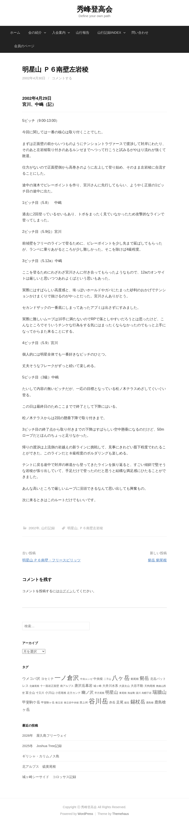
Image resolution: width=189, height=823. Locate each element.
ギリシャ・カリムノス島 (40, 756)
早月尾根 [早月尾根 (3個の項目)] (99, 693)
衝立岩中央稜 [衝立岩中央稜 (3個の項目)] (71, 702)
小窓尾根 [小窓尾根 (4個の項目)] (60, 692)
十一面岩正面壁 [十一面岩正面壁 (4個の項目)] (49, 685)
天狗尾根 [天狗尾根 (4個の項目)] (149, 685)
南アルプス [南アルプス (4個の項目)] (67, 685)
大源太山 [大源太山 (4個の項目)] (124, 685)
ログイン (66, 591)
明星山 (72, 528)
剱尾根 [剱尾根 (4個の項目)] (135, 679)
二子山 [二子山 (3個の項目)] (107, 679)
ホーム (15, 32)
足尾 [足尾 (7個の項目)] (119, 702)
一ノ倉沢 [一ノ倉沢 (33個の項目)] (67, 677)
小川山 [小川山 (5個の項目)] (50, 692)
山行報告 (82, 32)
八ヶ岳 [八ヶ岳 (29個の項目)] (121, 677)
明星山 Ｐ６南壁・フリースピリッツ (51, 560)
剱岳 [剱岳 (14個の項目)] (144, 678)
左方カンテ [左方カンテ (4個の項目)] (74, 692)
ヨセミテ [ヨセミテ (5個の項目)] (47, 679)
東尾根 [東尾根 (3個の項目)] (123, 693)
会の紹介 (35, 32)
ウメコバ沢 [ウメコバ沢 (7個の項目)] (31, 679)
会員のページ (24, 46)
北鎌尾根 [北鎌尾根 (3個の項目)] (34, 686)
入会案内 (59, 32)
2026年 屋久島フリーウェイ (44, 735)
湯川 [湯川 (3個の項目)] (138, 693)
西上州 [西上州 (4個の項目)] (84, 702)
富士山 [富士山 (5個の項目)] (30, 692)
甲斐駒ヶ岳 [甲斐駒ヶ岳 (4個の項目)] (48, 702)
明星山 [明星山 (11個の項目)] (111, 692)
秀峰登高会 (94, 9)
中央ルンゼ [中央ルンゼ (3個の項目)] (86, 679)
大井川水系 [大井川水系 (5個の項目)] (110, 685)
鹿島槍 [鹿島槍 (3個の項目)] (150, 702)
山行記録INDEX (109, 32)
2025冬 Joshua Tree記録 (42, 746)
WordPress (85, 814)
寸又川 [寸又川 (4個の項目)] (40, 692)
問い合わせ (140, 32)
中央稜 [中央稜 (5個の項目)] (98, 679)
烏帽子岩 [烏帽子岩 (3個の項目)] (147, 693)
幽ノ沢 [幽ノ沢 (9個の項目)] (87, 692)
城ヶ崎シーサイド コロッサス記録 (49, 777)
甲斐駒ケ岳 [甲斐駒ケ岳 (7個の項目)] (31, 702)
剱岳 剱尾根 (157, 560)
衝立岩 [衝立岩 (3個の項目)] (59, 702)
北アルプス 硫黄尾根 (39, 766)
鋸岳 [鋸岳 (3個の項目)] (126, 702)
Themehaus (120, 814)
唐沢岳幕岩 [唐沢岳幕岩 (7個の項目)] (83, 685)
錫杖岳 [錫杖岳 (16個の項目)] (137, 702)
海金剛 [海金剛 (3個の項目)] (131, 693)
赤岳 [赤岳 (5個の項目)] (112, 702)
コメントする (62, 78)
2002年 (34, 528)
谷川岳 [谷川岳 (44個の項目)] (98, 701)
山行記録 (48, 528)
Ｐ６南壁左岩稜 (91, 528)
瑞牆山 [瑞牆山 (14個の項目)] (159, 692)
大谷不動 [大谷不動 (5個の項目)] (137, 685)
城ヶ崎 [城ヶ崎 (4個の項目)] (97, 685)
